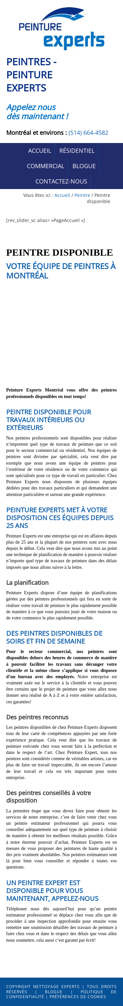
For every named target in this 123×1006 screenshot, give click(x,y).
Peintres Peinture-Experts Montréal (61, 29)
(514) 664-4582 (88, 132)
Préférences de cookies (78, 996)
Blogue (54, 992)
